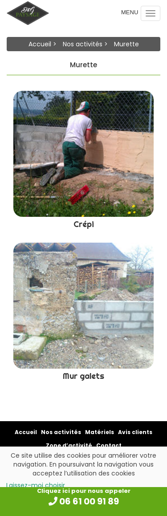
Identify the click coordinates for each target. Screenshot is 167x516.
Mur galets (83, 376)
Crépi (83, 224)
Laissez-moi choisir (35, 485)
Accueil (40, 44)
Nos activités (82, 44)
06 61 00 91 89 (84, 501)
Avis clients (135, 432)
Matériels (99, 432)
